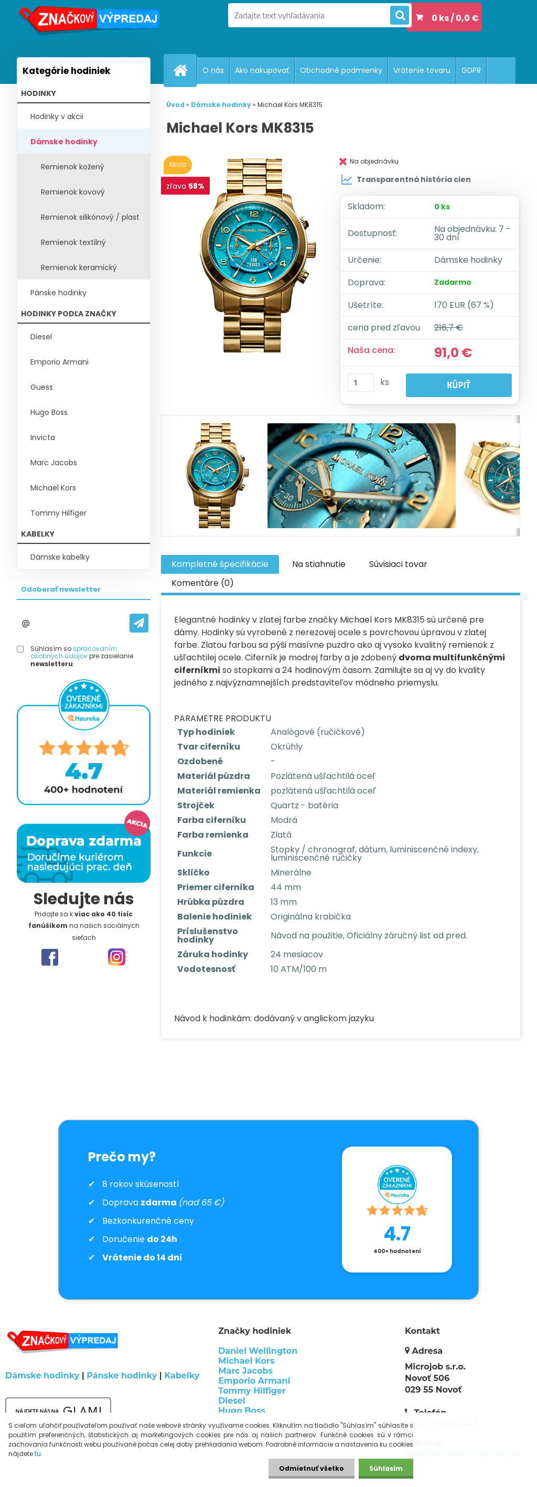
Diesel (41, 336)
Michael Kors (53, 488)
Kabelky (181, 1376)
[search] (399, 16)
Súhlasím (386, 1468)
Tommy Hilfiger (58, 513)
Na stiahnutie (319, 564)
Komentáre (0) (202, 583)
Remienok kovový (73, 192)
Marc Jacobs (53, 462)
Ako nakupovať (262, 70)
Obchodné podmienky (341, 70)
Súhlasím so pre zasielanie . (81, 656)
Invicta (42, 437)
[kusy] (361, 382)
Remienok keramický (79, 267)
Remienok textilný (73, 242)
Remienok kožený (72, 167)
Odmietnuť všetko (311, 1468)
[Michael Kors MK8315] (255, 259)
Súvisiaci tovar (398, 564)
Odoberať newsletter (61, 589)
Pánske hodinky (58, 292)
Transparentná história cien (406, 179)
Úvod (175, 104)
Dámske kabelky (60, 557)
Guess (41, 387)
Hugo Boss (49, 412)
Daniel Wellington (257, 1351)
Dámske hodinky (64, 141)
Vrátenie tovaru (421, 70)
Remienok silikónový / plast (90, 217)
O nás (213, 70)
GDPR (471, 70)
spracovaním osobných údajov (73, 652)
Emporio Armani (59, 362)
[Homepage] (185, 70)
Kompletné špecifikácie (219, 564)
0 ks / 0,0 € (455, 18)
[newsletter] (139, 623)
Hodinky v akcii (56, 116)
